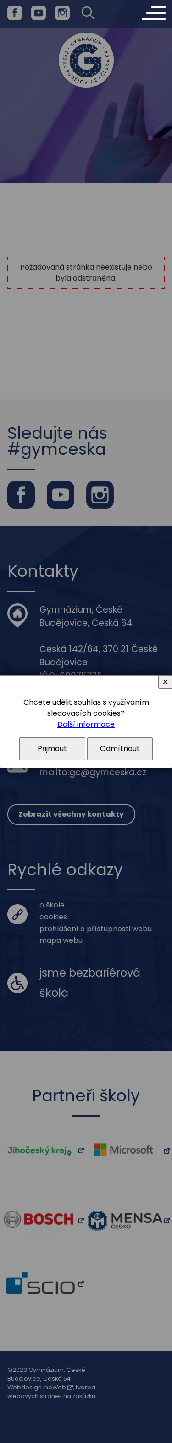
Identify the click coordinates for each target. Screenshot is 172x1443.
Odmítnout (120, 748)
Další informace (86, 724)
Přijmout (52, 748)
